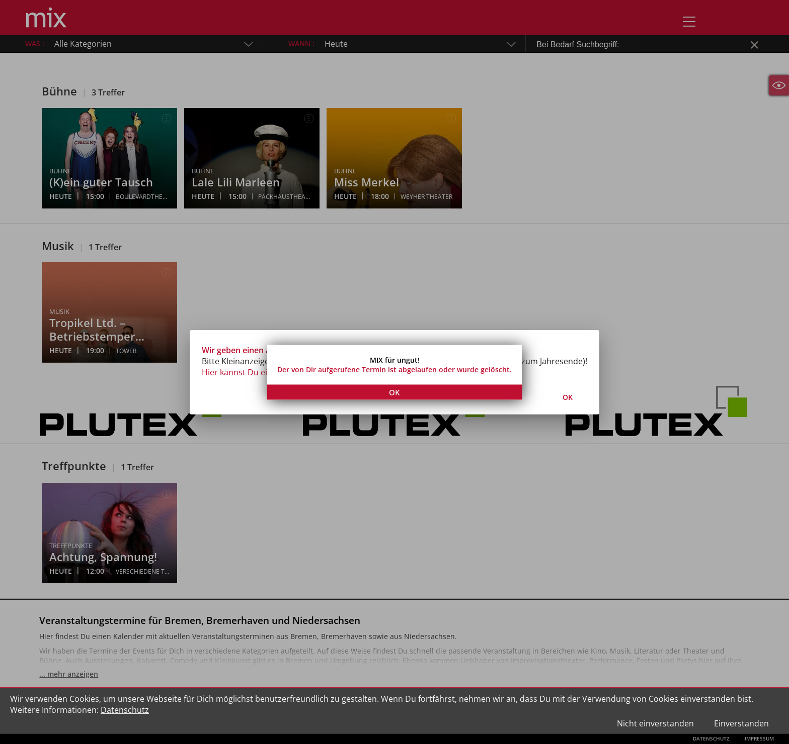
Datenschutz (125, 709)
